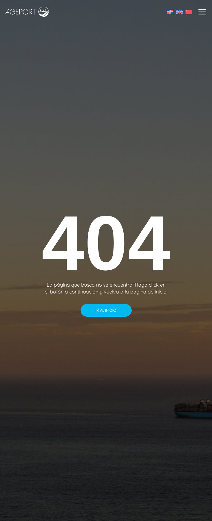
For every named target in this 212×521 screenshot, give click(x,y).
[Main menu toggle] (202, 11)
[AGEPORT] (27, 12)
